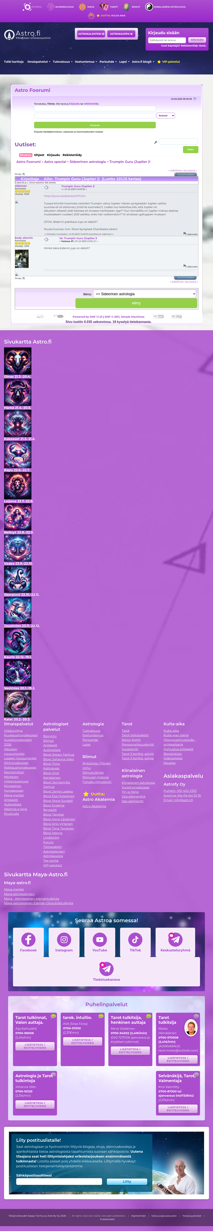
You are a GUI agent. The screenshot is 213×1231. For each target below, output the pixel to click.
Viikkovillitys (13, 731)
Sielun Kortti (131, 740)
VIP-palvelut (168, 61)
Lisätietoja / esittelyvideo (35, 1046)
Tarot (114, 6)
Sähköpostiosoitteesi (34, 1175)
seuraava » (190, 170)
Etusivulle (11, 814)
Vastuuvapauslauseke (164, 1215)
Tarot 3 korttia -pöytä (138, 758)
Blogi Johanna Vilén (58, 759)
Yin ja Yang (130, 792)
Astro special (55, 162)
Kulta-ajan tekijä (176, 735)
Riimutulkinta (93, 773)
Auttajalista (12, 804)
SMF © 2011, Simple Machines (124, 316)
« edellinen (175, 170)
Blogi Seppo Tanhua (58, 755)
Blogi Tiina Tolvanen (58, 828)
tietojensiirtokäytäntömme (60, 1166)
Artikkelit (11, 800)
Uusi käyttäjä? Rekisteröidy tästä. (183, 45)
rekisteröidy (91, 103)
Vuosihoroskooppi (135, 787)
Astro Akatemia (94, 806)
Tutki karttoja (14, 61)
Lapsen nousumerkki (20, 758)
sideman (21, 185)
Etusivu (36, 6)
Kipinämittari (14, 772)
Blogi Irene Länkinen (59, 819)
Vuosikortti (130, 749)
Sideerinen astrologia (88, 162)
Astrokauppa (121, 33)
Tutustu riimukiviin (97, 782)
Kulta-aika (111, 15)
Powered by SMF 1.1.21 (87, 316)
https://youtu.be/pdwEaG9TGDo (65, 195)
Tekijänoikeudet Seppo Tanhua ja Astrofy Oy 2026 (37, 1215)
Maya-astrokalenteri (19, 894)
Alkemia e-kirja (15, 809)
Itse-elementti (133, 801)
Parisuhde (107, 61)
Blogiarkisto (173, 754)
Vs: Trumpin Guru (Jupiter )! (78, 238)
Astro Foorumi (32, 90)
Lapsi (123, 61)
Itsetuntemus (85, 61)
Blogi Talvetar (53, 814)
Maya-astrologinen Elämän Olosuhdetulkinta (38, 903)
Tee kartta (50, 861)
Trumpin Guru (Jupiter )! (130, 162)
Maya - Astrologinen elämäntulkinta (31, 899)
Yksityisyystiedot (191, 1215)
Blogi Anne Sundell (58, 801)
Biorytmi (50, 736)
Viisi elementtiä (133, 796)
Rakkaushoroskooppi (20, 767)
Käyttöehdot (138, 1215)
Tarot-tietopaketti (135, 735)
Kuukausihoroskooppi (21, 735)
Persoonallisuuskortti (138, 744)
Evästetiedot (107, 1219)
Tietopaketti (52, 847)
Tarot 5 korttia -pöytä (138, 754)
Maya (90, 6)
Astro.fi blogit (142, 61)
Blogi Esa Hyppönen (58, 796)
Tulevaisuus (61, 61)
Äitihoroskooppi (16, 763)
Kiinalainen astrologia (170, 6)
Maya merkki (14, 795)
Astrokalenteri (91, 33)
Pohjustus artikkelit (178, 749)
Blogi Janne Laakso (58, 791)
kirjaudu (74, 103)
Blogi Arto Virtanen (58, 824)
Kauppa (169, 763)
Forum (48, 842)
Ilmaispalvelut (38, 61)
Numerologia (64, 6)
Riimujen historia (96, 777)
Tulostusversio (186, 175)
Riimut (136, 6)
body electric (24, 237)
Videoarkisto (173, 758)
